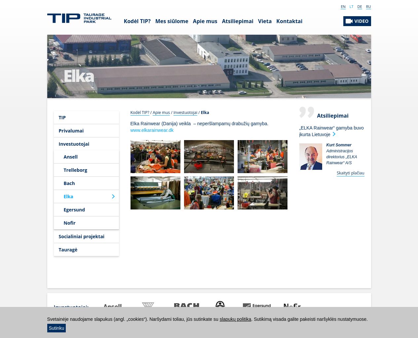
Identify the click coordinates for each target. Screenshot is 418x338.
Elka (68, 196)
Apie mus (205, 21)
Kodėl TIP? (137, 21)
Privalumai (71, 131)
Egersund (74, 210)
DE (360, 6)
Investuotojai (74, 144)
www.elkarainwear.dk (152, 130)
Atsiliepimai (237, 21)
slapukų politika (235, 319)
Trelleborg (75, 170)
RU (368, 6)
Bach (69, 183)
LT (352, 6)
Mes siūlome (171, 21)
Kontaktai (289, 21)
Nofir (70, 223)
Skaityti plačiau (350, 173)
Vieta (265, 21)
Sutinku (56, 328)
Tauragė (68, 249)
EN (343, 6)
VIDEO (361, 21)
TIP (62, 117)
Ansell (71, 157)
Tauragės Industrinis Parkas (79, 18)
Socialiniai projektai (82, 236)
